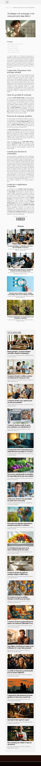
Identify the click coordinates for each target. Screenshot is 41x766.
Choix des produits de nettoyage (13, 46)
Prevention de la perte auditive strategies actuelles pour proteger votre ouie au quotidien (18, 599)
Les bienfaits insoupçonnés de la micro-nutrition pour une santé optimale (18, 550)
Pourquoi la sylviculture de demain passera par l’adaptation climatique (20, 317)
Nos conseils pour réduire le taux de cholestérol (19, 743)
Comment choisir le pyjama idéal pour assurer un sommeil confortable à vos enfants (20, 623)
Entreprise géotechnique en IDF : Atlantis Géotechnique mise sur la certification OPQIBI (20, 293)
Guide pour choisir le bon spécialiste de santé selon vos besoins (19, 500)
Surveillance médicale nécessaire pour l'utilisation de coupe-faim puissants (20, 647)
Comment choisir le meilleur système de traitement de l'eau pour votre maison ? (19, 378)
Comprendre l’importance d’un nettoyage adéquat (15, 44)
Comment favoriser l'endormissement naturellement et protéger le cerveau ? (20, 451)
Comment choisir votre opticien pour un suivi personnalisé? (19, 401)
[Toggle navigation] (7, 2)
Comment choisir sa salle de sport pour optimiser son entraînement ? (19, 426)
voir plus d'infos (31, 178)
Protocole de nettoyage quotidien (13, 48)
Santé (11, 7)
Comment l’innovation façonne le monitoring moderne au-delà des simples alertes (20, 270)
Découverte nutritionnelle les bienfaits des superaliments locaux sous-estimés (20, 475)
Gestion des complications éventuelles (13, 52)
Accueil (7, 7)
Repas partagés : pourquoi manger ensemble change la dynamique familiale (19, 353)
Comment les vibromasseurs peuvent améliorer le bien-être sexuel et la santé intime (19, 697)
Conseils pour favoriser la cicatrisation (13, 50)
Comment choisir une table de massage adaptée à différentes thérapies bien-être (17, 574)
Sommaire (10, 42)
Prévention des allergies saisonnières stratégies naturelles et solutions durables (19, 525)
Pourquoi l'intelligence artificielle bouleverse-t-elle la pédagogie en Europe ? (20, 246)
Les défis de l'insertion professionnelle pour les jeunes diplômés (20, 672)
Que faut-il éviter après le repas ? (18, 720)
